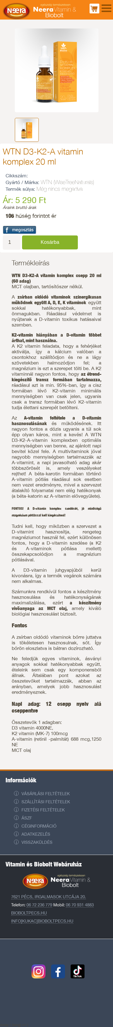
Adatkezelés (35, 834)
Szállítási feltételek (45, 801)
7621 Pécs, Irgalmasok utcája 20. (48, 896)
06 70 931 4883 (80, 904)
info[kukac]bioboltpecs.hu (42, 921)
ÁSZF (26, 818)
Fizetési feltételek (43, 809)
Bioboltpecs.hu (29, 913)
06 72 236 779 (39, 904)
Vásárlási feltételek (45, 793)
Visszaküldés (36, 842)
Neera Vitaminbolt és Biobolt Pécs (39, 11)
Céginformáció (38, 826)
